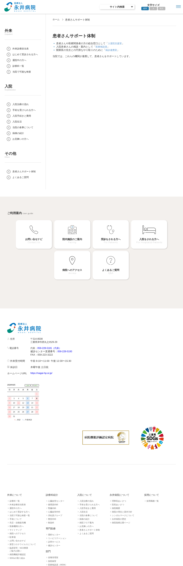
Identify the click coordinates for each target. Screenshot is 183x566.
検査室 (51, 542)
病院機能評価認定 (18, 518)
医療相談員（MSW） (57, 528)
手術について (16, 482)
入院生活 (83, 475)
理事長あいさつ (119, 464)
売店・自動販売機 (18, 486)
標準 (145, 8)
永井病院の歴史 (119, 482)
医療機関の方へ (17, 490)
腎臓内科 (52, 471)
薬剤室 (51, 535)
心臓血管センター (56, 464)
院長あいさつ (118, 468)
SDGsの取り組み (17, 521)
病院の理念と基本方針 (122, 475)
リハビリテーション (57, 502)
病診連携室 (111, 50)
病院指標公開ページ (121, 486)
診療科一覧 (15, 464)
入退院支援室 (115, 43)
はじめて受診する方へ (20, 475)
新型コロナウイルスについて (23, 508)
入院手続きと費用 (87, 471)
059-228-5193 (65, 328)
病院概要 (116, 471)
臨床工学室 (53, 539)
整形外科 (52, 482)
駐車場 (13, 500)
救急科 (51, 486)
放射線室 (52, 524)
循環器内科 (53, 468)
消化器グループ (55, 479)
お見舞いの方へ (86, 490)
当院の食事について (88, 479)
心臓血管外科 (54, 475)
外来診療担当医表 (18, 468)
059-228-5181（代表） (50, 325)
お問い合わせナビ (18, 504)
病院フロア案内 (86, 486)
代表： (34, 325)
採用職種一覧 (153, 464)
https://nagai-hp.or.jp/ (41, 350)
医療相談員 (102, 46)
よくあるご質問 (86, 497)
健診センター (54, 509)
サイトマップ (16, 493)
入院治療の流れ (86, 464)
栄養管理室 (53, 521)
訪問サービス (54, 505)
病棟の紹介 (84, 482)
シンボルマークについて (123, 479)
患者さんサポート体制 (89, 493)
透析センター (54, 498)
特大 (161, 8)
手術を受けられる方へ (89, 468)
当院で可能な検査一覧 (20, 479)
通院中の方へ (16, 471)
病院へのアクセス (18, 497)
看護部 (51, 550)
